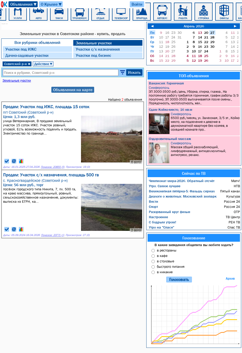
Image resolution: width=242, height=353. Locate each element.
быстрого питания (170, 266)
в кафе (162, 256)
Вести (153, 201)
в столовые (165, 261)
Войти (137, 4)
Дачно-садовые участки (27, 55)
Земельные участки (94, 43)
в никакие (165, 272)
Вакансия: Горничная (166, 83)
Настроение (158, 217)
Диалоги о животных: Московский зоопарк (182, 196)
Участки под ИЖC (20, 49)
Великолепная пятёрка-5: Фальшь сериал (182, 191)
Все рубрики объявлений (37, 42)
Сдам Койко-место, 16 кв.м (170, 109)
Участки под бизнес (93, 55)
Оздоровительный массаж (170, 139)
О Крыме (51, 4)
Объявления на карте (72, 89)
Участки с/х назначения (98, 49)
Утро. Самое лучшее (164, 186)
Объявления (23, 4)
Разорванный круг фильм (169, 212)
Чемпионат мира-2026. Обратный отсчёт (181, 181)
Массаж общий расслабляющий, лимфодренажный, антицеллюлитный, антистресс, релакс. (194, 152)
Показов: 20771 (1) (52, 235)
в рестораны (166, 250)
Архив (230, 278)
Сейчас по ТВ (194, 173)
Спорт (153, 207)
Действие (43, 64)
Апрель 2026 (194, 26)
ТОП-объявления (194, 75)
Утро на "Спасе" (161, 227)
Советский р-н (17, 64)
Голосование (193, 238)
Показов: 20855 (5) (52, 167)
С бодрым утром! (162, 222)
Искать (134, 72)
